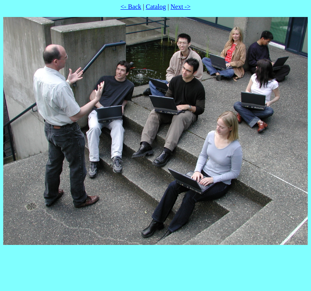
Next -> (180, 6)
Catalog (156, 6)
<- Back (131, 6)
